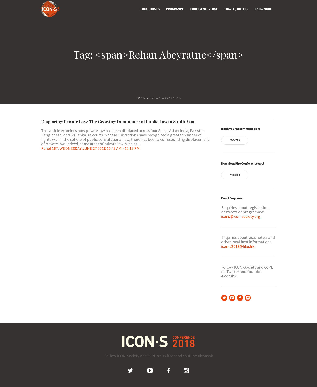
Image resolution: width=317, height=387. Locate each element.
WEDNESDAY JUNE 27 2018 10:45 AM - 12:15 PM (100, 148)
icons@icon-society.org (240, 216)
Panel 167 (49, 148)
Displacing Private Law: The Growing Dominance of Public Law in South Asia (117, 122)
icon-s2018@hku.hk (237, 246)
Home (140, 97)
